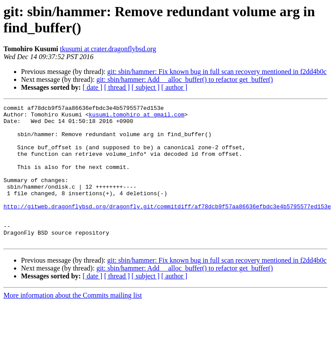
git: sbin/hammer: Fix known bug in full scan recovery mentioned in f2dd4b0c (217, 71)
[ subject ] (146, 87)
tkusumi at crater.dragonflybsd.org (108, 49)
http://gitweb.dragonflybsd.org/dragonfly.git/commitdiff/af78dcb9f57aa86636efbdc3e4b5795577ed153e (167, 227)
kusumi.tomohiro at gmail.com (136, 117)
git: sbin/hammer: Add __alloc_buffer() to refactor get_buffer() (184, 79)
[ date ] (92, 87)
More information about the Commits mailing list (72, 323)
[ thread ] (117, 87)
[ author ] (174, 87)
